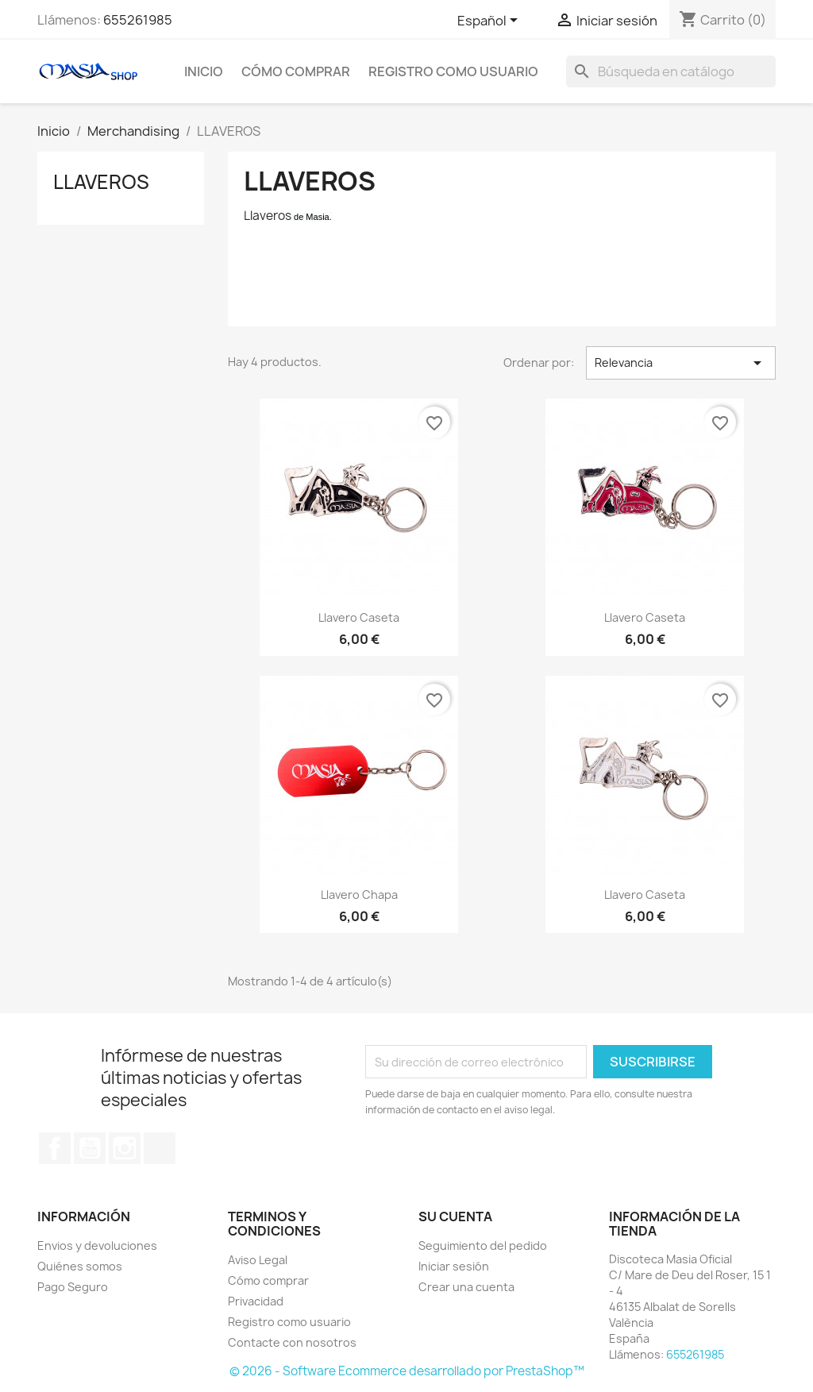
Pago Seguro (72, 1286)
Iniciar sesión (453, 1266)
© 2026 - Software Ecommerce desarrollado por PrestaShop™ (406, 1371)
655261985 (137, 20)
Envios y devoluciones (97, 1245)
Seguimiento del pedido (482, 1245)
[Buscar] (671, 71)
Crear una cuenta (466, 1286)
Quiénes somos (79, 1266)
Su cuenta (455, 1216)
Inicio (203, 71)
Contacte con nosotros (292, 1342)
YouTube (90, 1148)
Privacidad (255, 1301)
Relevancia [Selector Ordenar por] (681, 362)
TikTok (159, 1148)
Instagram (125, 1148)
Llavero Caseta (358, 617)
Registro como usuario (453, 71)
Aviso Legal (257, 1259)
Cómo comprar (295, 71)
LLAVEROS (101, 181)
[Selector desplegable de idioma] (490, 21)
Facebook (55, 1148)
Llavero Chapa (359, 894)
